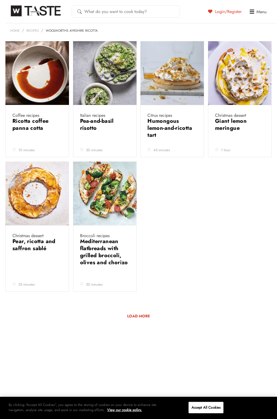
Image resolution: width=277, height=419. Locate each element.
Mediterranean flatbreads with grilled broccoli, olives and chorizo (104, 251)
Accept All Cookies (206, 407)
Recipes (33, 30)
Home (15, 30)
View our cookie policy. (124, 409)
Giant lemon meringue (231, 124)
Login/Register (225, 11)
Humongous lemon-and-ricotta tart (169, 128)
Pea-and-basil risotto (97, 124)
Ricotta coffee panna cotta (30, 124)
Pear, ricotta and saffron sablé (33, 244)
